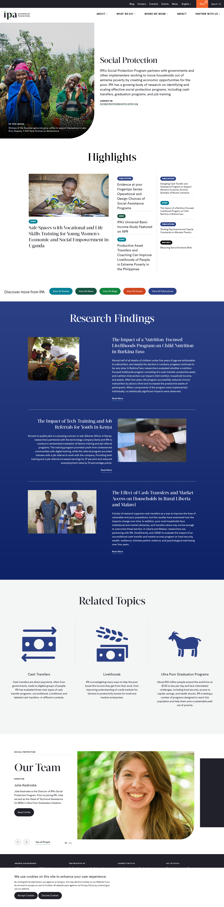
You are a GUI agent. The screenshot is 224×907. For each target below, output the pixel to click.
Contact (152, 3)
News (173, 3)
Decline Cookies (50, 895)
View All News (86, 291)
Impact (182, 14)
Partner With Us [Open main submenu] (208, 14)
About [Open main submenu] (103, 14)
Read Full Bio (24, 812)
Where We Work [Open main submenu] (157, 14)
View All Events (134, 291)
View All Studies (61, 291)
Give (200, 3)
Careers (140, 3)
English (184, 3)
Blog (130, 3)
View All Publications (162, 291)
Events (163, 3)
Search (213, 3)
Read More (117, 398)
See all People (43, 842)
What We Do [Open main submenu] (127, 14)
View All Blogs (110, 291)
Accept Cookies (26, 895)
